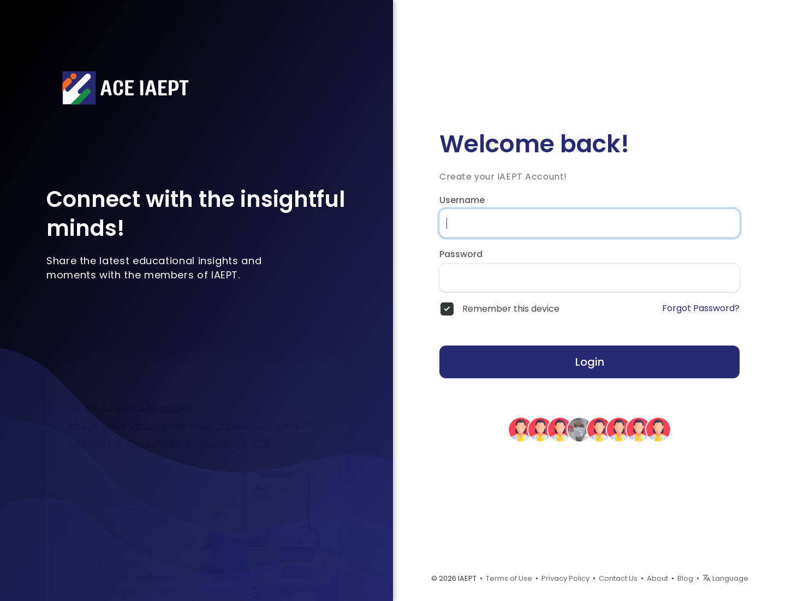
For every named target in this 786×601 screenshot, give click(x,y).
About (657, 578)
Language (725, 578)
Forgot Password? (701, 308)
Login (589, 362)
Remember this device (510, 309)
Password (461, 254)
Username (462, 200)
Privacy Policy (565, 578)
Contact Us (618, 578)
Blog (685, 578)
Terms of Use (509, 578)
